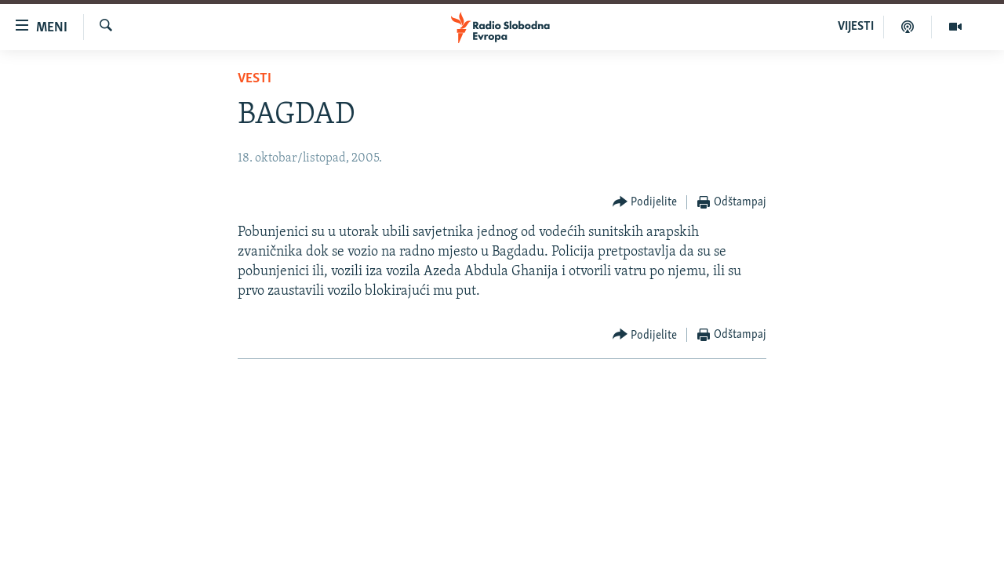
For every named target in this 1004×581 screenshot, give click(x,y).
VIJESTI (856, 26)
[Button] (645, 202)
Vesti (254, 78)
